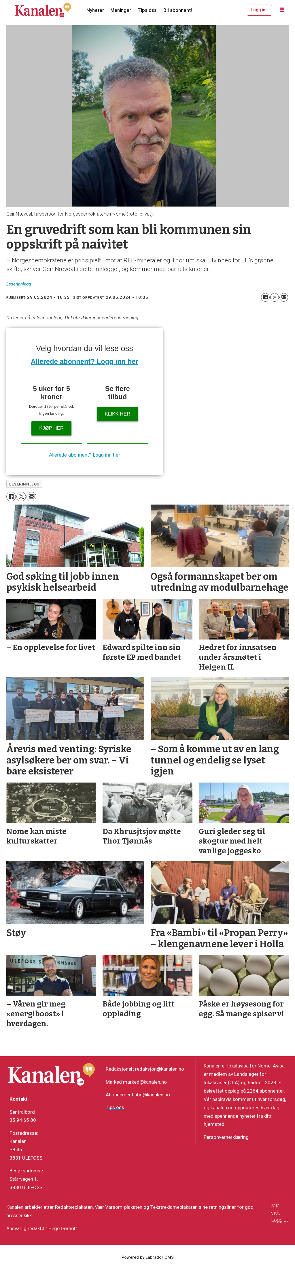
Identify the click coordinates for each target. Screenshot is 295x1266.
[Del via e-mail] (283, 297)
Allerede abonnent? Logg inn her (84, 361)
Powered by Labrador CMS (148, 1257)
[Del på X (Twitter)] (274, 297)
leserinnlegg (24, 484)
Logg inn (259, 10)
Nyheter (95, 10)
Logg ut (279, 1220)
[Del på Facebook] (265, 297)
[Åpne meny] (282, 10)
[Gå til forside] (43, 10)
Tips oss (147, 10)
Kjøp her (51, 428)
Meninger (120, 10)
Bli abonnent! (177, 10)
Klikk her (117, 414)
